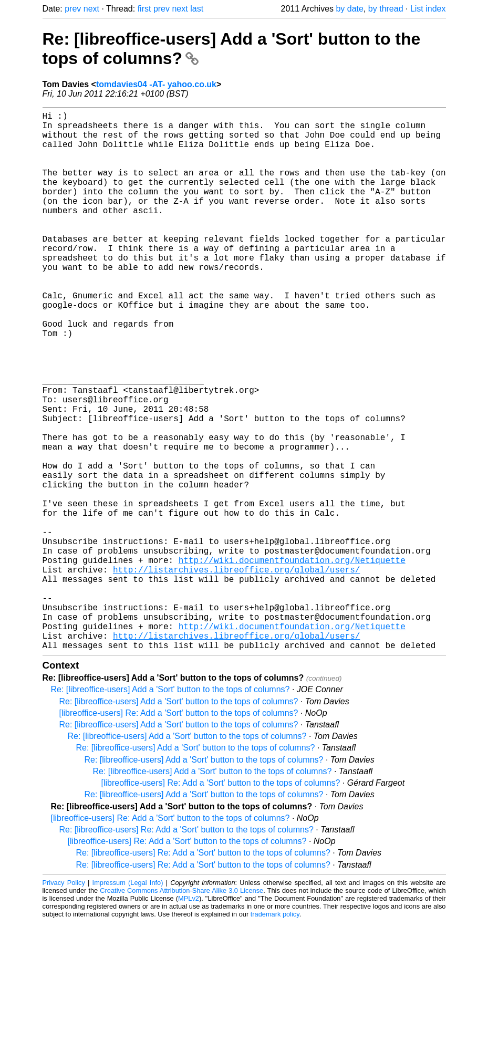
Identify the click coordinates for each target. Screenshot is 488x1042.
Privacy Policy (64, 1002)
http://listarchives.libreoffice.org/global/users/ (236, 672)
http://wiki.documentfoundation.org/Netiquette (292, 660)
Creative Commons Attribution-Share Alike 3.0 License (181, 1010)
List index (428, 8)
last (196, 8)
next (91, 8)
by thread (385, 8)
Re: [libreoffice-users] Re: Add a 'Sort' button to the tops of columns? (186, 949)
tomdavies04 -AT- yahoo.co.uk (156, 84)
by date (349, 8)
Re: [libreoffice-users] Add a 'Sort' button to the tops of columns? (170, 809)
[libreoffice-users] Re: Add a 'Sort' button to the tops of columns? (178, 832)
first (144, 8)
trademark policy (275, 1034)
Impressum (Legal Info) (127, 1002)
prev (73, 8)
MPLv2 (188, 1018)
